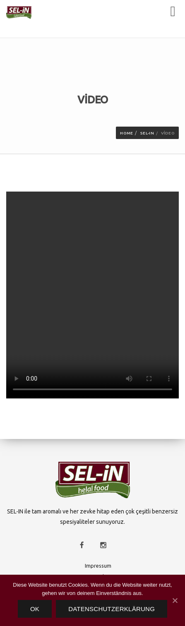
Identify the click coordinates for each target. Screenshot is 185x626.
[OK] (175, 600)
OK (34, 608)
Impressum (98, 565)
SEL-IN (147, 133)
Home (126, 133)
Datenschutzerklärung (111, 608)
